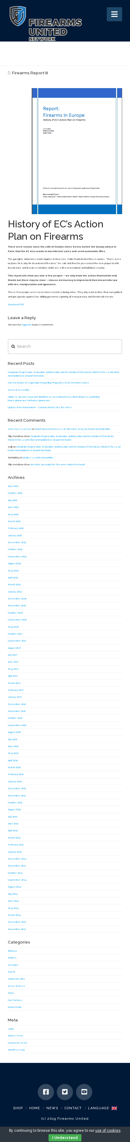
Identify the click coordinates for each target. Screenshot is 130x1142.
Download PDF (16, 304)
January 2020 (15, 535)
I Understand (65, 1138)
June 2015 (13, 823)
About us (12, 950)
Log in (11, 1028)
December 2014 (17, 858)
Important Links (16, 978)
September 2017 (17, 640)
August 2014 (14, 886)
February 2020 (16, 528)
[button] (114, 14)
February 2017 (16, 689)
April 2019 (13, 577)
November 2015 (17, 795)
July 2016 (12, 739)
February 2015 (16, 844)
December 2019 (17, 542)
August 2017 (14, 647)
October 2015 (15, 802)
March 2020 (14, 521)
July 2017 (12, 654)
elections (13, 964)
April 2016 (13, 760)
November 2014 (17, 865)
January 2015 (15, 851)
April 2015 (13, 830)
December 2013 (17, 921)
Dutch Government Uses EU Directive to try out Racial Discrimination (72, 428)
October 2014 (15, 872)
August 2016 (14, 732)
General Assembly (18, 389)
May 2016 (13, 753)
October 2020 (15, 492)
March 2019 (14, 584)
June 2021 (13, 486)
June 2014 (13, 900)
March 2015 (14, 837)
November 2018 (17, 605)
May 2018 (13, 626)
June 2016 (13, 746)
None (11, 992)
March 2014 (14, 914)
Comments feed (17, 1042)
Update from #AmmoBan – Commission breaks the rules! (40, 407)
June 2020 (13, 507)
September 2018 (17, 619)
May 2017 (13, 668)
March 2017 (14, 683)
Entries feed (15, 1035)
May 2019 (13, 570)
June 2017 (13, 661)
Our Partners (15, 1000)
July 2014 (12, 893)
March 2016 (14, 767)
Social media (14, 1006)
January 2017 (15, 696)
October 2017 (15, 633)
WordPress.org (16, 1049)
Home (34, 1108)
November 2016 (17, 711)
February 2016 (16, 774)
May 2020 (13, 514)
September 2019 (17, 556)
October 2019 (15, 549)
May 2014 (13, 908)
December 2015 (17, 788)
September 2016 (17, 725)
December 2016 (17, 704)
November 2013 (17, 929)
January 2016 (15, 781)
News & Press (16, 985)
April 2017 (13, 675)
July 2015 (12, 816)
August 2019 (14, 563)
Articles (12, 957)
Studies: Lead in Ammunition (38, 457)
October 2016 (15, 717)
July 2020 (12, 500)
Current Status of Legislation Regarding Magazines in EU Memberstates (48, 382)
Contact (73, 1108)
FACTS (11, 971)
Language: (102, 1108)
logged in (26, 324)
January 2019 (15, 591)
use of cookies (107, 1130)
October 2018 (15, 612)
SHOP (18, 1108)
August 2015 (14, 809)
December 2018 (17, 598)
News (52, 1108)
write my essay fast (19, 428)
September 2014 (17, 879)
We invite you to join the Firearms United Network (57, 464)
